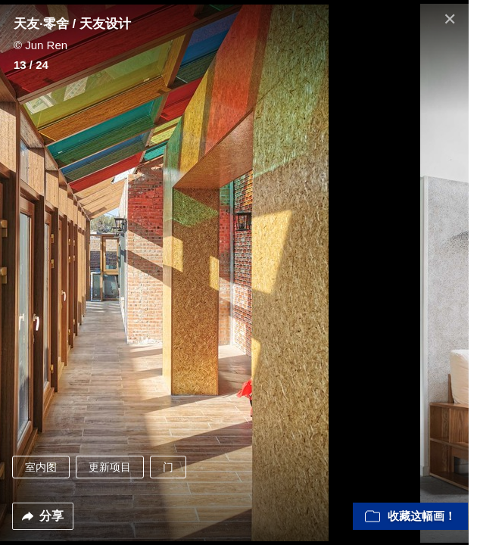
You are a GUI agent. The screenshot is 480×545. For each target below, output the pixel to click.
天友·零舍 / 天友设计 (72, 24)
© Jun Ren (40, 45)
